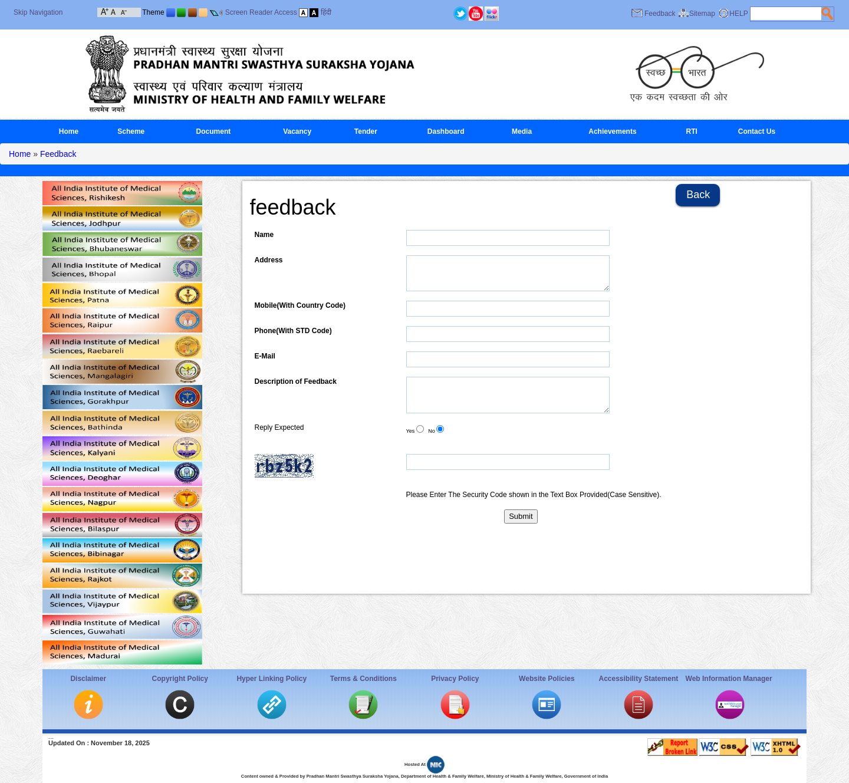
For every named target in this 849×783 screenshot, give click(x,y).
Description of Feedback (296, 381)
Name (264, 235)
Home (68, 131)
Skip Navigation (38, 12)
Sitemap (702, 13)
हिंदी (326, 12)
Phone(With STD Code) (293, 331)
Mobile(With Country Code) (300, 305)
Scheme (130, 131)
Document (213, 131)
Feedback (660, 13)
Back (698, 194)
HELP (738, 13)
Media (522, 131)
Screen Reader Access (261, 12)
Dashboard (446, 131)
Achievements (612, 131)
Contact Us (756, 131)
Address (269, 260)
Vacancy (297, 131)
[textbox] (786, 13)
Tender (365, 131)
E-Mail (265, 356)
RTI (691, 131)
